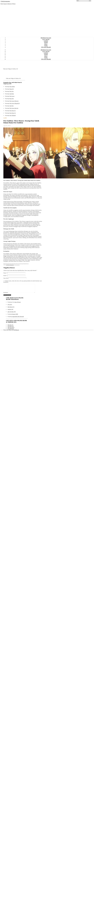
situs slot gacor (11, 329)
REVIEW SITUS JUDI (46, 38)
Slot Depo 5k (12, 110)
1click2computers (10, 265)
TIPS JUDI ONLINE (46, 47)
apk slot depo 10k (12, 313)
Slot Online (12, 86)
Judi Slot (11, 105)
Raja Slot (11, 98)
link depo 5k (10, 326)
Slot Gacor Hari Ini (13, 108)
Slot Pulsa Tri (12, 113)
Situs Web (5, 278)
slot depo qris (11, 327)
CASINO (46, 41)
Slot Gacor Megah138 (14, 103)
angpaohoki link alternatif (18, 318)
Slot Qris (11, 91)
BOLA (45, 44)
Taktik (24, 263)
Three (27, 263)
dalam (4, 263)
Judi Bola (11, 93)
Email (5, 275)
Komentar (5, 294)
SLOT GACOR (45, 39)
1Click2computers (5, 1)
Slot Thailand (12, 115)
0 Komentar (17, 265)
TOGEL (46, 45)
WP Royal (16, 331)
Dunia (9, 263)
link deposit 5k (11, 308)
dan (7, 263)
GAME (5, 117)
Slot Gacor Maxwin (13, 101)
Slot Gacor (11, 96)
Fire (15, 263)
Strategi (21, 263)
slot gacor (10, 306)
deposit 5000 (15, 315)
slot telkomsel (11, 330)
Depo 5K (11, 89)
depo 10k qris (18, 303)
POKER (46, 42)
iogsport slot (10, 311)
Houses (18, 263)
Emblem (12, 263)
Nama (5, 273)
